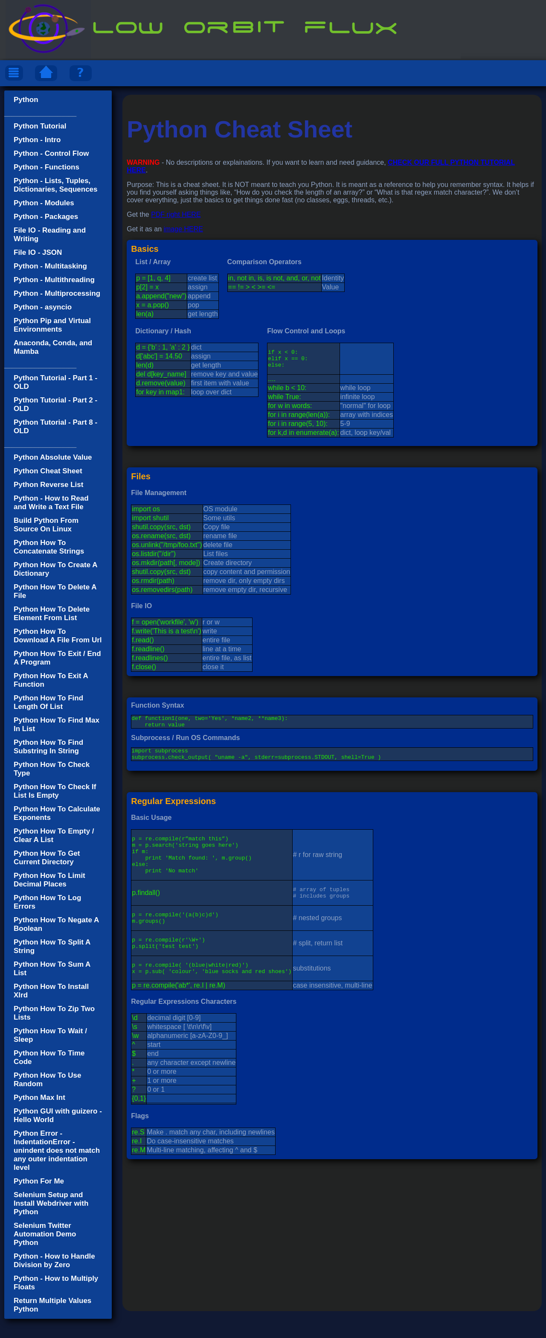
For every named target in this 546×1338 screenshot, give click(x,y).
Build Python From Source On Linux (46, 524)
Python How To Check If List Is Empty (55, 791)
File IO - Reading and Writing (50, 234)
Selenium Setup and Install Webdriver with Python (51, 1203)
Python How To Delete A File (55, 591)
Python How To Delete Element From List (52, 613)
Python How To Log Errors (47, 902)
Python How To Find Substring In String (48, 746)
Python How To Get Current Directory (47, 857)
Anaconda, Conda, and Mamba (53, 347)
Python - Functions (46, 167)
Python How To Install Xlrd (51, 990)
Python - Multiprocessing (57, 293)
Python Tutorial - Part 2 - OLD (55, 404)
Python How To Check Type (52, 769)
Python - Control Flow (51, 153)
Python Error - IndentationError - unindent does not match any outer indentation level (57, 1150)
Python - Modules (44, 203)
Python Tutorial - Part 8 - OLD (55, 426)
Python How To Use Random (47, 1079)
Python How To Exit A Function (51, 680)
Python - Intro (37, 140)
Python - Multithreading (54, 280)
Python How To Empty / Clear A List (54, 835)
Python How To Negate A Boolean (56, 924)
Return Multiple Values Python (52, 1305)
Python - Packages (46, 217)
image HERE (183, 229)
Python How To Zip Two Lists (54, 1013)
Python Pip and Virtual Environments (52, 325)
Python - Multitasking (50, 266)
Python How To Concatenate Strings (49, 547)
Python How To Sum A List (52, 968)
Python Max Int (39, 1097)
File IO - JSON (38, 252)
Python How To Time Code (49, 1057)
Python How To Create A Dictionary (55, 569)
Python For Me (39, 1181)
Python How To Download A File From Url (58, 635)
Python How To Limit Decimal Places (49, 880)
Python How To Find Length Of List (48, 702)
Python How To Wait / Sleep (50, 1035)
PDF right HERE (175, 214)
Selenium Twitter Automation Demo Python (45, 1234)
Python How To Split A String (52, 946)
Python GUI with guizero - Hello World (58, 1115)
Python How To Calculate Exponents (57, 813)
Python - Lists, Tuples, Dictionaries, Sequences (56, 185)
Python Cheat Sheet (48, 471)
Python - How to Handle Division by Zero (54, 1260)
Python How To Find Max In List (56, 724)
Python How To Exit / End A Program (57, 658)
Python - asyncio (43, 307)
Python (26, 100)
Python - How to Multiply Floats (56, 1282)
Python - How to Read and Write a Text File (51, 502)
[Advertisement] (332, 1267)
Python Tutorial (40, 126)
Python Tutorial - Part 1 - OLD (55, 382)
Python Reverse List (48, 485)
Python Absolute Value (53, 457)
